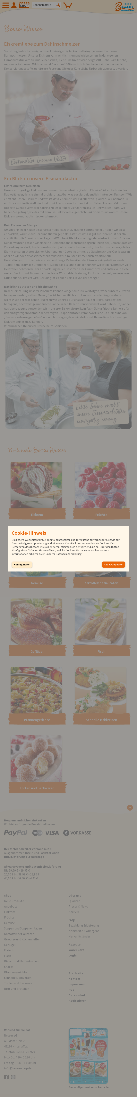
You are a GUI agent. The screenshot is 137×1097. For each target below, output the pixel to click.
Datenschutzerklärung (69, 554)
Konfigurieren (22, 564)
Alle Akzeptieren (113, 564)
